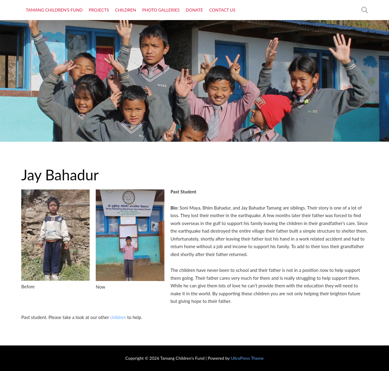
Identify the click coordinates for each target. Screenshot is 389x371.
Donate (194, 9)
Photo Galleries (161, 9)
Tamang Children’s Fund (54, 9)
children (118, 317)
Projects (99, 9)
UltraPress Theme (247, 358)
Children (125, 9)
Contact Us (222, 9)
